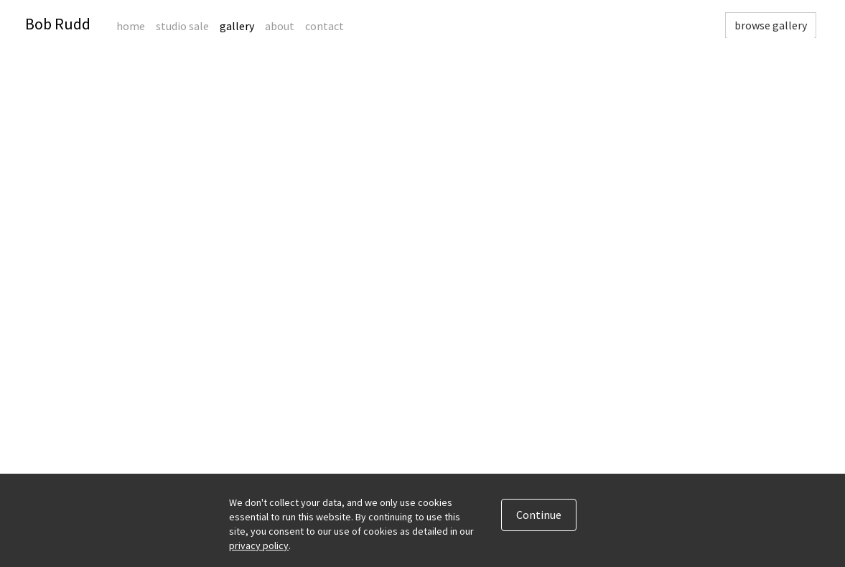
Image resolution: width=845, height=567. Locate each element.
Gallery (237, 26)
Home (130, 26)
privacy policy (259, 545)
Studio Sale (182, 26)
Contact (324, 26)
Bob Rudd (57, 24)
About (279, 26)
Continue (538, 514)
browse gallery (770, 25)
